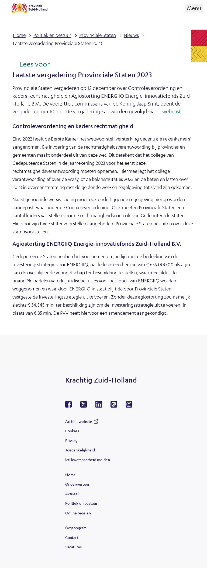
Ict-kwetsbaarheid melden (87, 459)
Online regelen (78, 512)
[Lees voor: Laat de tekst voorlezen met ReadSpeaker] (31, 64)
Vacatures (73, 546)
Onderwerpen (77, 484)
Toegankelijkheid (80, 449)
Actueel (72, 493)
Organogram (76, 527)
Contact (71, 537)
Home (70, 474)
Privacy (71, 440)
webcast (171, 111)
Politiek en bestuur (81, 503)
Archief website (78, 421)
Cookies (72, 430)
